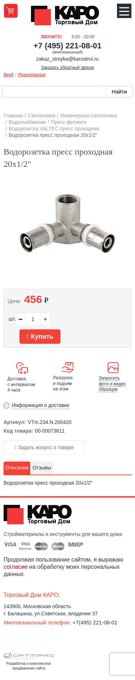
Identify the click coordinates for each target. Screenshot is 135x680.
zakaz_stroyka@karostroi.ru (67, 59)
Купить (40, 336)
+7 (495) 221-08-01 (67, 45)
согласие (16, 567)
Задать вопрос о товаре (44, 447)
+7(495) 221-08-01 (95, 622)
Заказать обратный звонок (67, 67)
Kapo (67, 18)
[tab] (17, 468)
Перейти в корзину (11, 11)
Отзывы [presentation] (41, 468)
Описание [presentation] (16, 468)
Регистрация (31, 74)
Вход (8, 74)
